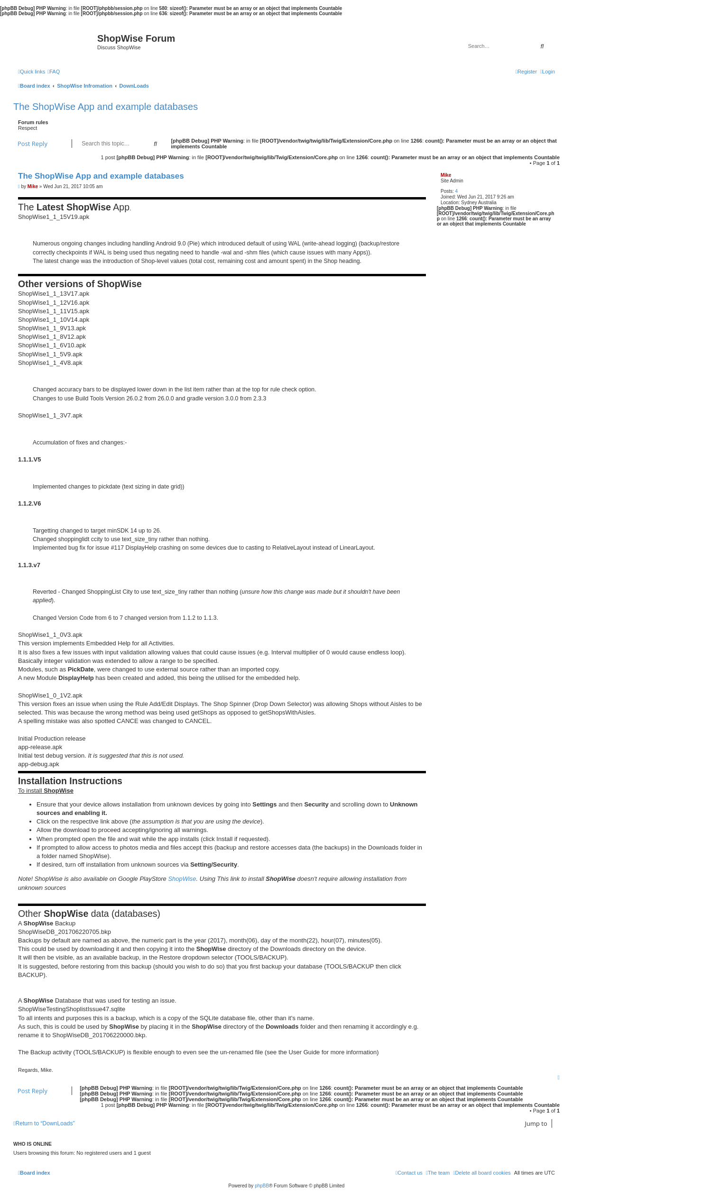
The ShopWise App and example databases (105, 106)
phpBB (262, 1185)
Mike (446, 175)
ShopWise (182, 878)
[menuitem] (53, 71)
